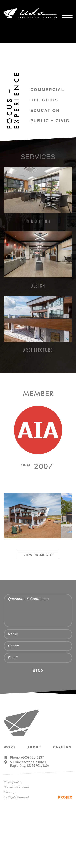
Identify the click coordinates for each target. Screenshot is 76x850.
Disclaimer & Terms (16, 787)
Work (10, 747)
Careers (62, 747)
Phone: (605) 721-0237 (27, 757)
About (34, 747)
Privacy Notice (13, 782)
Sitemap (9, 792)
